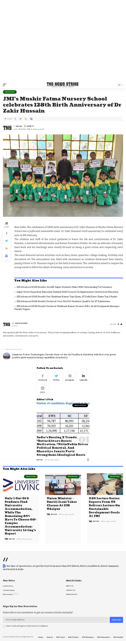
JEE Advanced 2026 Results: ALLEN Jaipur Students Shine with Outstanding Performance (64, 287)
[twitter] (121, 324)
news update (80, 406)
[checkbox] (4, 626)
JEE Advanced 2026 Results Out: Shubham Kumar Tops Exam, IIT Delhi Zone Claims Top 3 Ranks (66, 296)
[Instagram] (70, 377)
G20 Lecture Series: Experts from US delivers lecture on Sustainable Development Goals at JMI (104, 507)
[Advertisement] (63, 43)
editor (19, 126)
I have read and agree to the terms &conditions (27, 626)
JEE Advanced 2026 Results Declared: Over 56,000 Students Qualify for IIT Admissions (63, 301)
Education (9, 92)
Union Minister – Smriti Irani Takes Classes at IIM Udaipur (62, 504)
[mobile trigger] (5, 85)
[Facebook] (118, 324)
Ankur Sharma (21, 323)
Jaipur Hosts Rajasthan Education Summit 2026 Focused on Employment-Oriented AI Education (67, 292)
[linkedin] (83, 377)
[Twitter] (56, 377)
